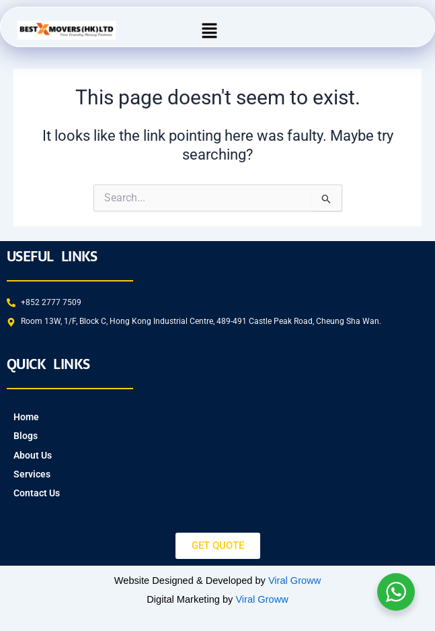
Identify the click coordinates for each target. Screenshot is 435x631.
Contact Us (36, 493)
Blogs (25, 435)
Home (26, 416)
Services (31, 474)
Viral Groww (294, 580)
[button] (209, 30)
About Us (32, 455)
